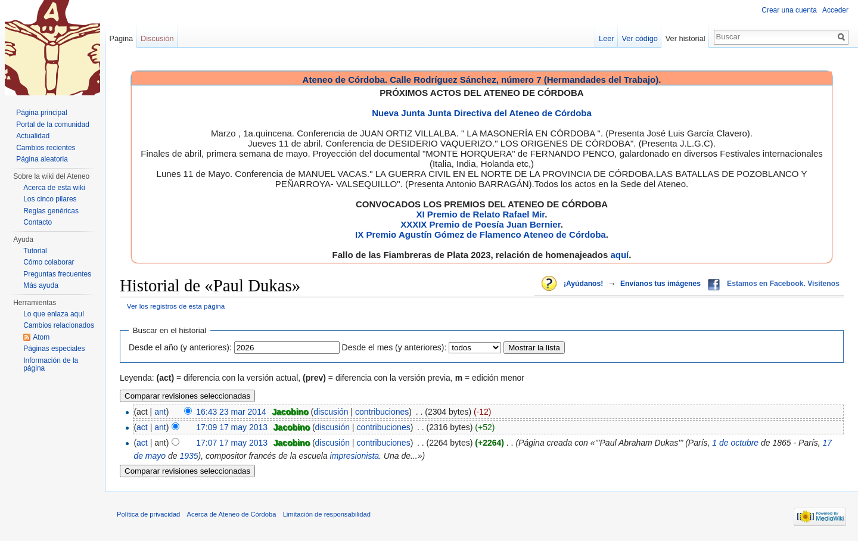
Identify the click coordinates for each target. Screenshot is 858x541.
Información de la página (50, 364)
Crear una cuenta (789, 10)
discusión (330, 411)
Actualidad (32, 136)
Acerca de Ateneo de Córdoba (231, 514)
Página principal (41, 112)
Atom (41, 337)
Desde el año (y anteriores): (180, 347)
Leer (606, 38)
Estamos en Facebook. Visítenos (783, 283)
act (142, 427)
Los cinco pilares (49, 199)
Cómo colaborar (48, 262)
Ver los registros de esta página (176, 306)
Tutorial (35, 251)
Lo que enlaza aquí (53, 314)
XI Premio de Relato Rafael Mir (480, 214)
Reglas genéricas (51, 211)
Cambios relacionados (58, 325)
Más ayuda (40, 285)
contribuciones (382, 411)
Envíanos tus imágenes (660, 283)
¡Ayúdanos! (583, 283)
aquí (619, 255)
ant (160, 411)
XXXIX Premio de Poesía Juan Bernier (480, 224)
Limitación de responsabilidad (327, 514)
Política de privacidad (148, 514)
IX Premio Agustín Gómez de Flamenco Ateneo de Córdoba (480, 234)
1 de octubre (735, 442)
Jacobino (290, 411)
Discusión (157, 38)
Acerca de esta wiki (54, 188)
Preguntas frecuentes (57, 274)
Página (121, 38)
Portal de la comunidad (52, 124)
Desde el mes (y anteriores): (394, 347)
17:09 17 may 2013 (232, 427)
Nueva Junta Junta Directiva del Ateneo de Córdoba (482, 113)
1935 (188, 456)
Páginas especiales (54, 348)
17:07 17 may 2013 (232, 442)
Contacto (37, 222)
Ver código (640, 38)
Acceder (835, 10)
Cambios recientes (45, 148)
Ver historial (685, 38)
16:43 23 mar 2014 (231, 411)
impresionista (354, 456)
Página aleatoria (42, 159)
